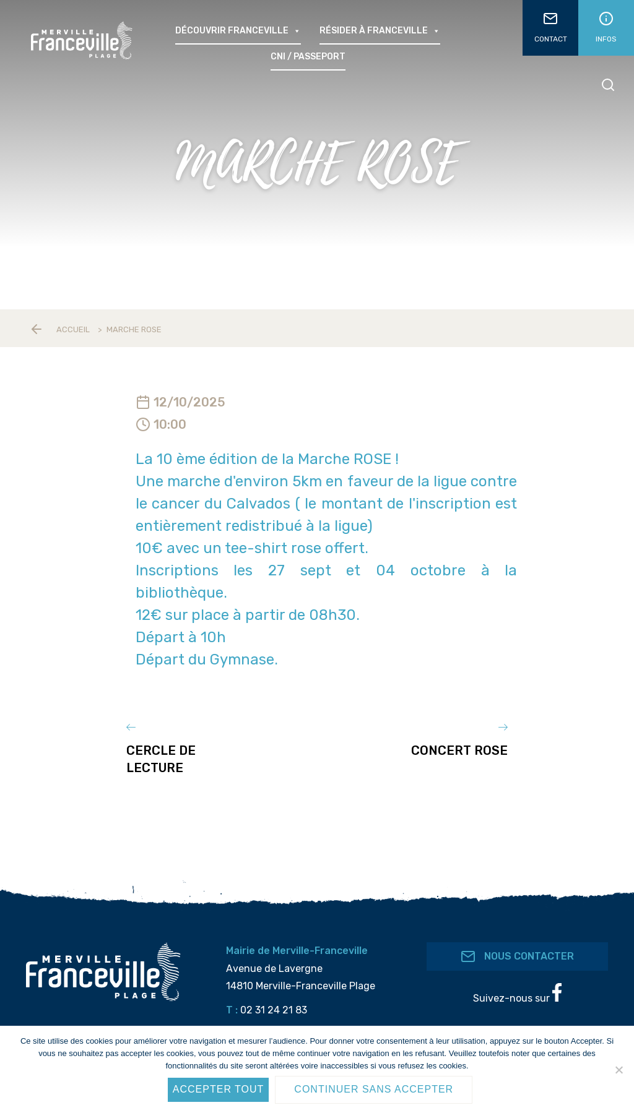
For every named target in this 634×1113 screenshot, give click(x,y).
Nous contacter (517, 945)
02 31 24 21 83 (273, 999)
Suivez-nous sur (517, 982)
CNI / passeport (308, 56)
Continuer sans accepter (373, 1089)
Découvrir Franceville (238, 31)
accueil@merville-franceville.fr (313, 1023)
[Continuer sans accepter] (618, 1070)
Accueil (73, 329)
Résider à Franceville (379, 31)
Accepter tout (218, 1089)
